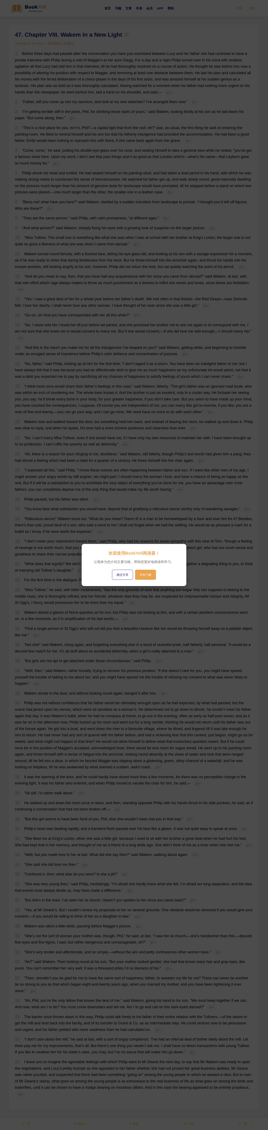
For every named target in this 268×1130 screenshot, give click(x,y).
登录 (239, 8)
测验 (134, 1123)
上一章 (23, 1123)
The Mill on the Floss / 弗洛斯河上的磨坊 (45, 43)
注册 (251, 8)
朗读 (79, 1123)
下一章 (245, 1123)
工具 (188, 1123)
